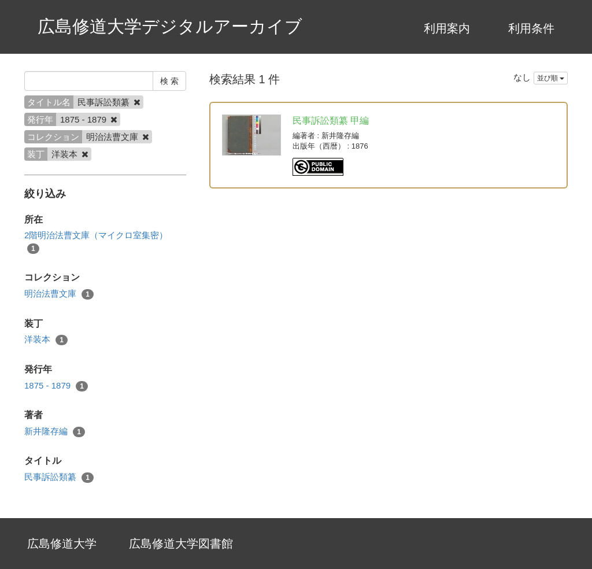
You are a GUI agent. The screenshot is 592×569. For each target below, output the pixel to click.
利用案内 (447, 28)
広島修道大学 (62, 543)
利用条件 (531, 28)
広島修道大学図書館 (181, 543)
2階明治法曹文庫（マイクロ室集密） (96, 241)
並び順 (550, 78)
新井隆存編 (54, 431)
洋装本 (46, 339)
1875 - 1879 (56, 385)
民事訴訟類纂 (59, 477)
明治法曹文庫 (59, 294)
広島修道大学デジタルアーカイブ (170, 26)
